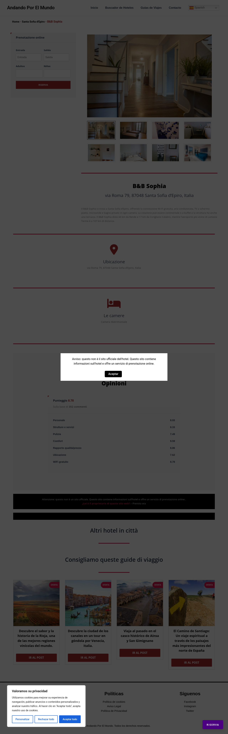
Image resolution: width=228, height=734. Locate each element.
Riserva (210, 721)
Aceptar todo (70, 719)
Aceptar (113, 374)
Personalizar (22, 719)
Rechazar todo (46, 719)
